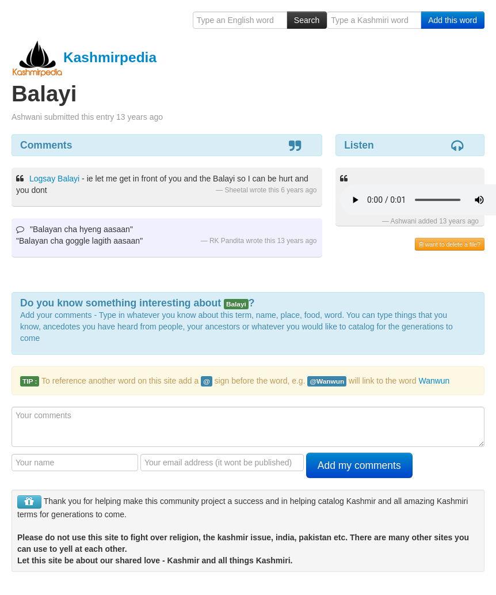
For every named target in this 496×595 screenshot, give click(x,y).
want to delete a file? (449, 244)
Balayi (68, 178)
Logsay (42, 178)
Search (306, 20)
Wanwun (433, 380)
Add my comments (359, 465)
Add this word (452, 20)
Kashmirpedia (84, 57)
